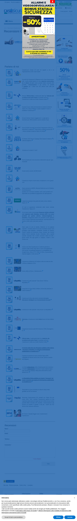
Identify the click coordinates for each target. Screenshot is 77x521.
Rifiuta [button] (58, 517)
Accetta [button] (69, 517)
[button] (74, 497)
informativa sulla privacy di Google (26, 510)
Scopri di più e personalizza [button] (13, 517)
